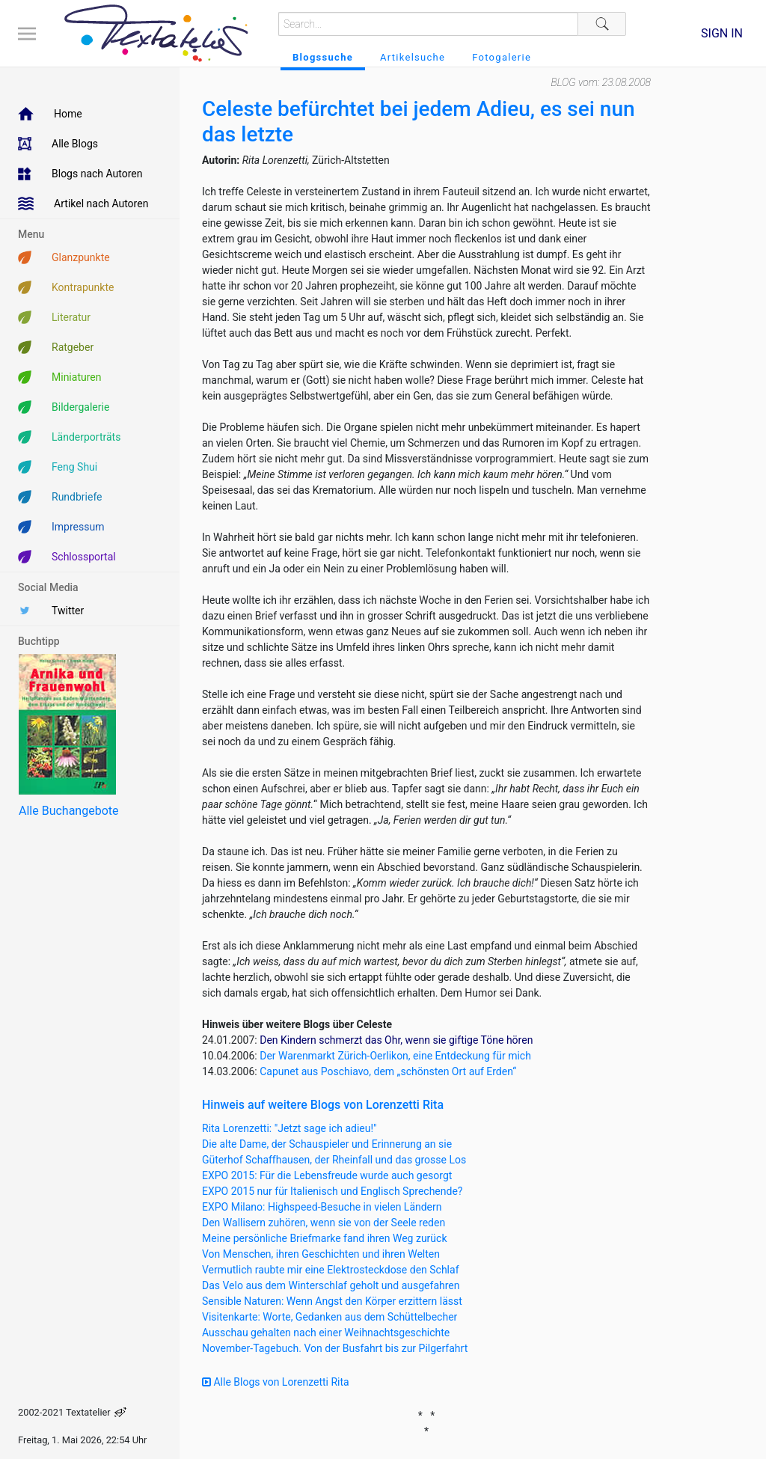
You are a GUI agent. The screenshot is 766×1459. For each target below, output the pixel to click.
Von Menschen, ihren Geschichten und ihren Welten (321, 1254)
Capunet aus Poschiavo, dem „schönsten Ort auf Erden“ (388, 1071)
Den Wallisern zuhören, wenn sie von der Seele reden (323, 1223)
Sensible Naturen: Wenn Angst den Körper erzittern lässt (332, 1301)
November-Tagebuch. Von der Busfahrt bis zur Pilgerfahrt (335, 1348)
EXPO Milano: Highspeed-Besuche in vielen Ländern (322, 1207)
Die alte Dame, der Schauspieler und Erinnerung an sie (327, 1144)
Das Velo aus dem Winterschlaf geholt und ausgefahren (331, 1285)
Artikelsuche (412, 57)
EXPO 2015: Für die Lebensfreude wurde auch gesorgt (327, 1175)
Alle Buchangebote (68, 811)
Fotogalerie (501, 57)
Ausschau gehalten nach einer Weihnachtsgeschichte (326, 1333)
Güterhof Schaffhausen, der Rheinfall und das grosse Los (334, 1160)
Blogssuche (322, 57)
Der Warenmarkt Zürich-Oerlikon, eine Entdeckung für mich (395, 1056)
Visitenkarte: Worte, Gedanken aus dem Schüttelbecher (329, 1317)
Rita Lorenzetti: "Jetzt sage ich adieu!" (289, 1128)
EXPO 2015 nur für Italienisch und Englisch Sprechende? (332, 1191)
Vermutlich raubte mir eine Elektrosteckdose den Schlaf (330, 1270)
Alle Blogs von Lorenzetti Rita (275, 1382)
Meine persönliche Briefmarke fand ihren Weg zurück (324, 1238)
